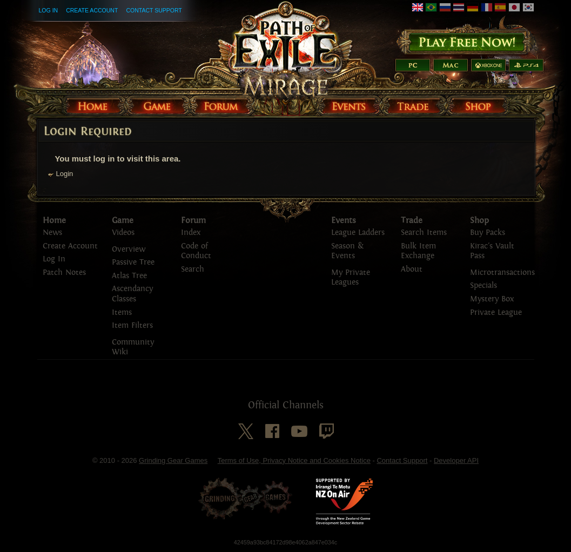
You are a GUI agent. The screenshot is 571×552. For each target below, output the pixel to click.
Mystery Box (492, 299)
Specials (483, 285)
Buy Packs (487, 232)
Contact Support (154, 10)
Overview (128, 249)
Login (64, 174)
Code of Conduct (196, 251)
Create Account (92, 10)
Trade (411, 220)
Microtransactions (502, 272)
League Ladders (358, 232)
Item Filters (132, 325)
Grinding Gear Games (173, 460)
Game (122, 220)
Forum (193, 220)
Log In (48, 10)
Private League (496, 312)
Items (122, 312)
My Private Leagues (350, 277)
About (411, 269)
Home (54, 220)
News (52, 232)
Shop (479, 220)
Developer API (456, 460)
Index (190, 232)
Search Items (424, 232)
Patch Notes (64, 272)
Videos (123, 232)
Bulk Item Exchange (418, 251)
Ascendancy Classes (132, 294)
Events (343, 220)
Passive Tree (133, 262)
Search (192, 269)
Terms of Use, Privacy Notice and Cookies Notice (294, 460)
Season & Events (347, 251)
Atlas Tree (129, 275)
